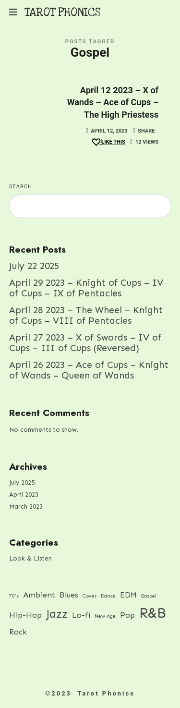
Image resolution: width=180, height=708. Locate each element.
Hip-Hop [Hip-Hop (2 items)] (25, 615)
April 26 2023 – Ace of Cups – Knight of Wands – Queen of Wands (88, 370)
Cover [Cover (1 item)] (89, 595)
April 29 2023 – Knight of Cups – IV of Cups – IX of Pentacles (86, 288)
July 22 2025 (34, 265)
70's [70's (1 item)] (14, 595)
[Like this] (108, 142)
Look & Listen (30, 558)
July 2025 (22, 482)
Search (20, 186)
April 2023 (23, 494)
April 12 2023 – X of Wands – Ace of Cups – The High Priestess (113, 102)
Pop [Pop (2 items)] (127, 615)
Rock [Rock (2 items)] (18, 631)
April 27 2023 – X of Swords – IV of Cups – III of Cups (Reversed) (85, 342)
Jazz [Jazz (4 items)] (57, 614)
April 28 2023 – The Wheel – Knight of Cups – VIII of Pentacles (86, 315)
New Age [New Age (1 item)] (105, 616)
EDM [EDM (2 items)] (128, 594)
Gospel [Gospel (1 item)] (148, 595)
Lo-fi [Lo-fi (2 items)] (81, 615)
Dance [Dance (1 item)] (108, 595)
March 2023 (26, 506)
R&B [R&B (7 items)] (152, 613)
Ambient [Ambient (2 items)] (39, 594)
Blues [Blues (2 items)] (69, 594)
